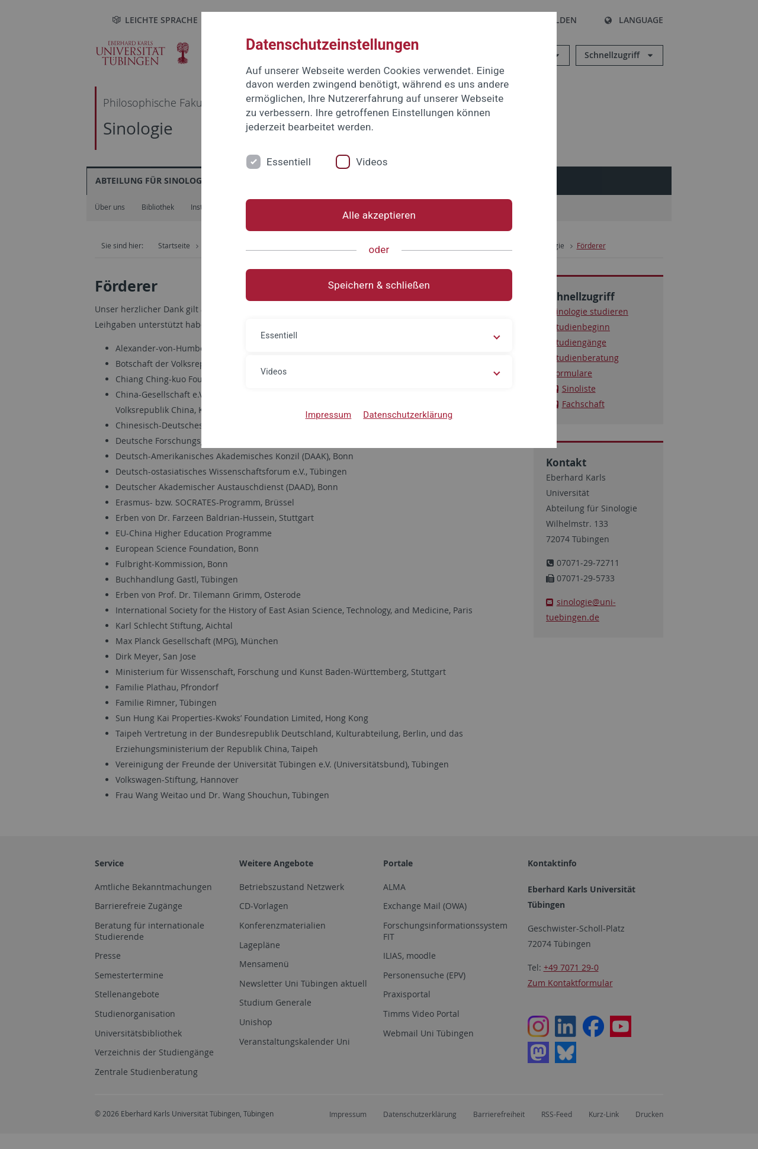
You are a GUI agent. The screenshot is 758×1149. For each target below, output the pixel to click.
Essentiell (288, 162)
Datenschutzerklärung (407, 414)
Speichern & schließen (379, 285)
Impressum (329, 414)
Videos (372, 162)
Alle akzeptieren (379, 215)
